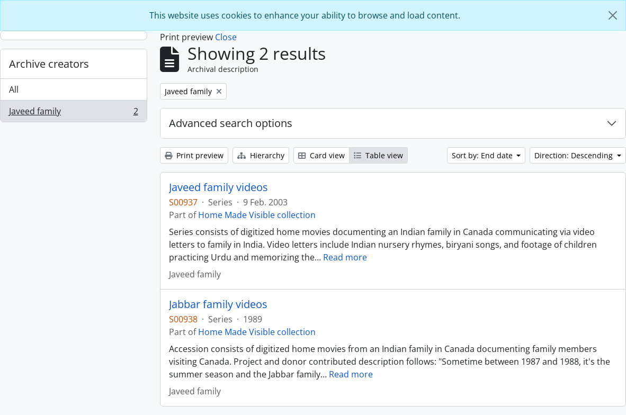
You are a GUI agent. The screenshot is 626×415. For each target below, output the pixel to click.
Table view (378, 155)
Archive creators (49, 64)
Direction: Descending (574, 155)
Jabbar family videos (218, 304)
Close (226, 37)
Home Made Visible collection (257, 215)
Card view (321, 155)
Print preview (194, 155)
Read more (345, 257)
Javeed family (73, 113)
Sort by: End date (483, 155)
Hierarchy (260, 155)
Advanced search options (230, 123)
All (14, 89)
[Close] (612, 15)
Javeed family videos (218, 187)
